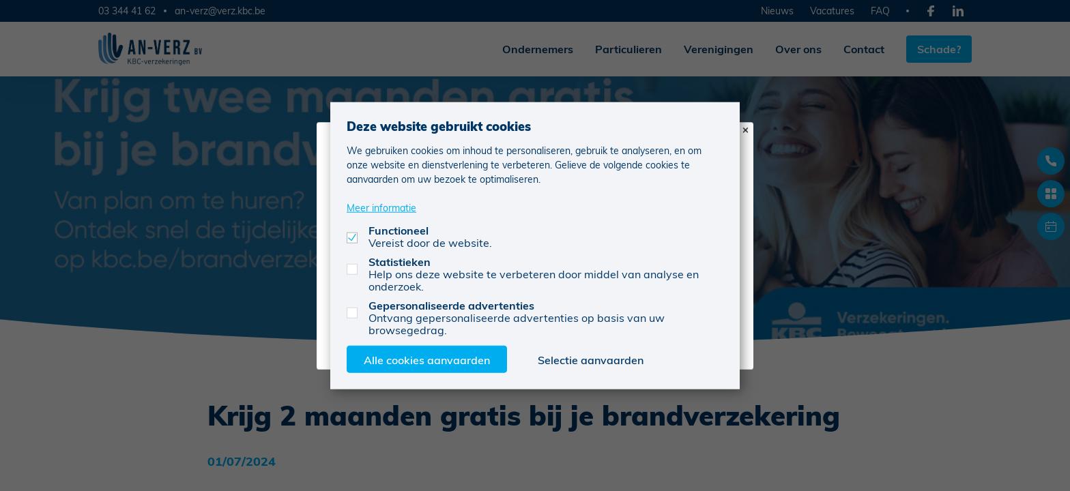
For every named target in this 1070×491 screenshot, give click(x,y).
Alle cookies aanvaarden (427, 359)
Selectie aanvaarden (591, 359)
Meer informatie (381, 206)
